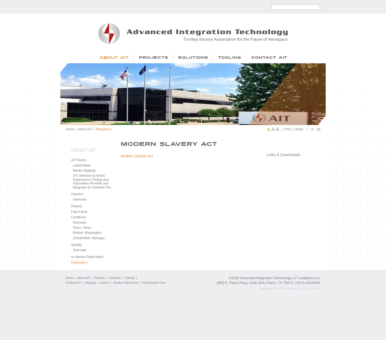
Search (104, 282)
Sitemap (90, 282)
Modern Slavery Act (137, 156)
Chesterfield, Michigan (89, 238)
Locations (78, 217)
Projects (99, 277)
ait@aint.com (310, 278)
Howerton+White (309, 288)
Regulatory (79, 262)
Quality (76, 245)
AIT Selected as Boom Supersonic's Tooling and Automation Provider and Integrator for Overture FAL (92, 181)
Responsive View (154, 282)
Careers (77, 194)
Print (287, 129)
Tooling (130, 277)
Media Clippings (84, 170)
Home (70, 129)
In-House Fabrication (87, 257)
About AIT (85, 129)
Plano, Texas (82, 228)
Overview (79, 199)
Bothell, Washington (87, 233)
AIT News (78, 160)
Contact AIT (73, 282)
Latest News (82, 165)
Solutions (115, 277)
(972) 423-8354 (308, 283)
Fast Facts (79, 212)
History (76, 206)
